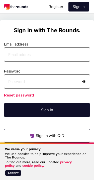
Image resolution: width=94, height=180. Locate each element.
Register (56, 6)
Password (12, 71)
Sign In (79, 6)
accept (13, 173)
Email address (16, 44)
